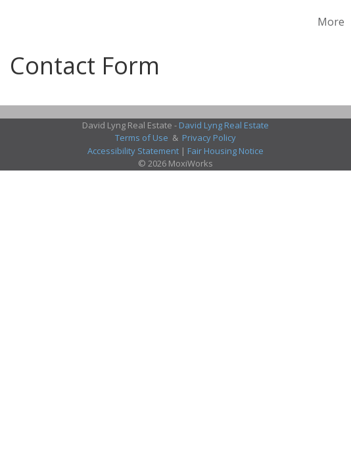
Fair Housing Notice (225, 151)
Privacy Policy (209, 138)
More (330, 21)
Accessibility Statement (133, 151)
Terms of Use (141, 138)
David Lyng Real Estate (224, 125)
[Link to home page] (12, 22)
